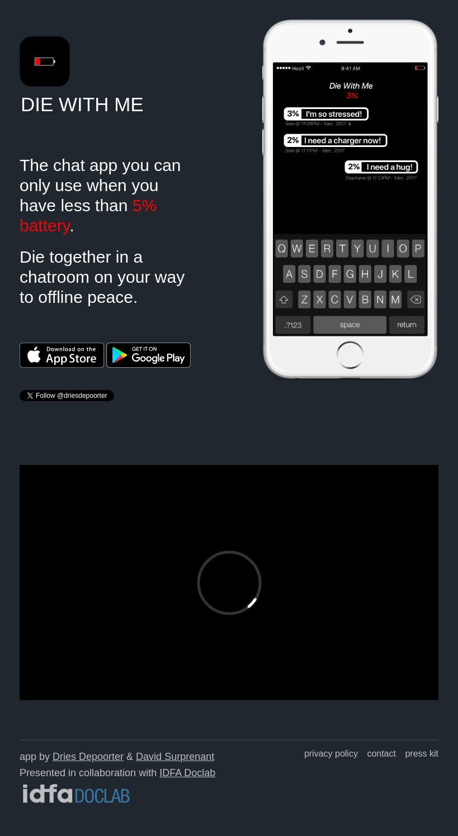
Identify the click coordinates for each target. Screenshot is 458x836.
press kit (421, 753)
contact (381, 753)
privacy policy (331, 753)
